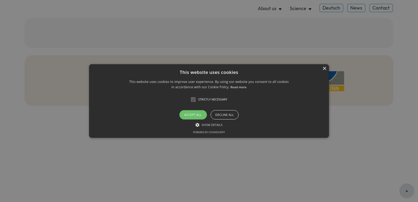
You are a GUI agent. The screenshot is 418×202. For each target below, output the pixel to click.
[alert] (209, 101)
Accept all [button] (193, 115)
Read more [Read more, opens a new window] (239, 87)
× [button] (324, 69)
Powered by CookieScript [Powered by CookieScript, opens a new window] (209, 132)
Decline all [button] (224, 115)
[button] (209, 101)
